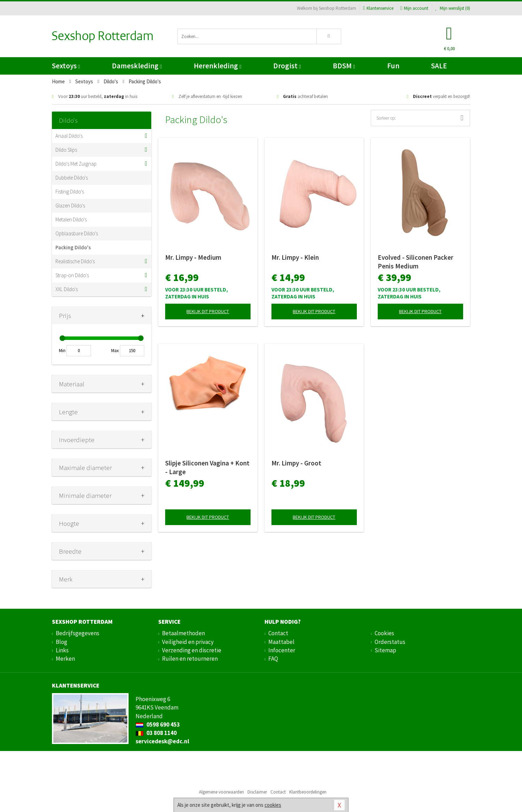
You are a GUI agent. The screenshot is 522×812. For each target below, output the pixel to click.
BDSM (344, 65)
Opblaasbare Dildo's (76, 233)
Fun (393, 65)
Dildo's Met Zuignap (76, 163)
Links (62, 650)
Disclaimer (257, 792)
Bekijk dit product (207, 311)
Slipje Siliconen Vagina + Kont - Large (207, 467)
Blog (61, 642)
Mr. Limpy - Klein (295, 257)
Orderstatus (390, 642)
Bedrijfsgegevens (77, 633)
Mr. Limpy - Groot (296, 463)
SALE (439, 65)
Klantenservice (378, 8)
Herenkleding (217, 65)
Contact (278, 633)
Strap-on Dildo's (72, 275)
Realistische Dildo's (75, 261)
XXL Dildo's (66, 289)
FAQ (273, 658)
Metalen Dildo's (71, 219)
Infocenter (281, 650)
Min (62, 351)
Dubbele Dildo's (71, 177)
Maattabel (281, 642)
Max (115, 351)
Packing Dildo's (73, 247)
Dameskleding (137, 65)
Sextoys (66, 65)
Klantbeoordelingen (308, 792)
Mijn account (414, 8)
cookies (272, 805)
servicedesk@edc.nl (162, 741)
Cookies (384, 633)
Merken (65, 658)
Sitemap (385, 650)
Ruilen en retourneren (190, 658)
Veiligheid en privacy (188, 642)
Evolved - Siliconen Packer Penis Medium (415, 261)
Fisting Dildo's (69, 191)
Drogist (287, 65)
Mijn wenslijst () (452, 8)
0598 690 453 (158, 724)
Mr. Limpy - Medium (193, 257)
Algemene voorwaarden (221, 792)
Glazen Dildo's (70, 205)
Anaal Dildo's (69, 135)
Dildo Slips (66, 149)
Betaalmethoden (183, 633)
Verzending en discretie (191, 650)
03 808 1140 (156, 733)
